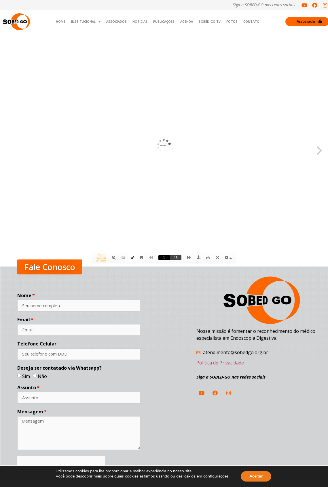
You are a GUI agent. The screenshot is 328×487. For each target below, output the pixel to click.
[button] (49, 266)
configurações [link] (216, 476)
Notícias (139, 21)
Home (60, 21)
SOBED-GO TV (210, 21)
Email (23, 320)
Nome (24, 296)
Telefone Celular (36, 344)
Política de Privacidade (220, 363)
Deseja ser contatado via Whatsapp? (59, 368)
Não (42, 376)
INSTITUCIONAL (86, 21)
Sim (26, 376)
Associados (116, 21)
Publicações (164, 21)
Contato (251, 21)
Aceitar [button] (256, 476)
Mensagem (30, 412)
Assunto (26, 388)
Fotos (232, 21)
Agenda (186, 21)
